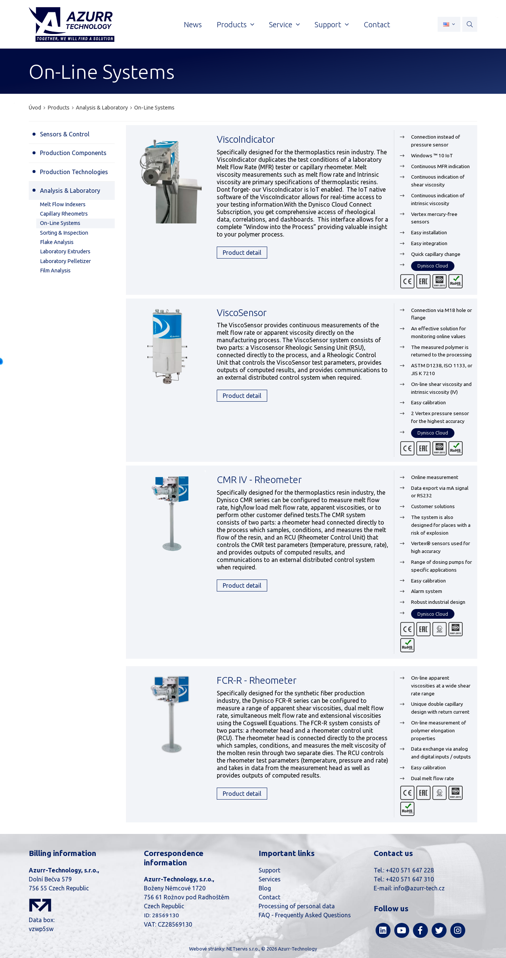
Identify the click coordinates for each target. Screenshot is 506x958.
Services (270, 879)
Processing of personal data (297, 906)
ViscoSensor (241, 312)
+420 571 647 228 (410, 870)
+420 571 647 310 (410, 879)
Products (58, 108)
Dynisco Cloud (432, 265)
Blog (265, 888)
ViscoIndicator (246, 139)
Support (269, 870)
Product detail (242, 252)
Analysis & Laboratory (102, 108)
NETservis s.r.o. (242, 948)
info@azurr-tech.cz (419, 888)
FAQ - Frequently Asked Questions (305, 915)
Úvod (35, 108)
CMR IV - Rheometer (259, 479)
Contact (269, 897)
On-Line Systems (154, 108)
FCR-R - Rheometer (256, 680)
